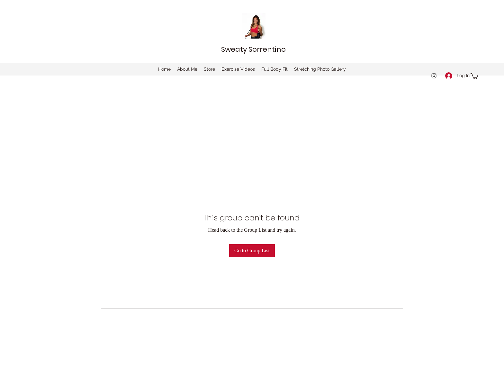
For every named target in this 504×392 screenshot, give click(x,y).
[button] (474, 76)
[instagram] (434, 76)
